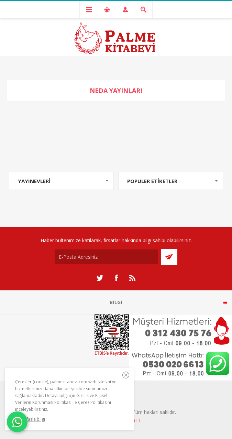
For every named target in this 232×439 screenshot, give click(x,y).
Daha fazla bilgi (30, 419)
